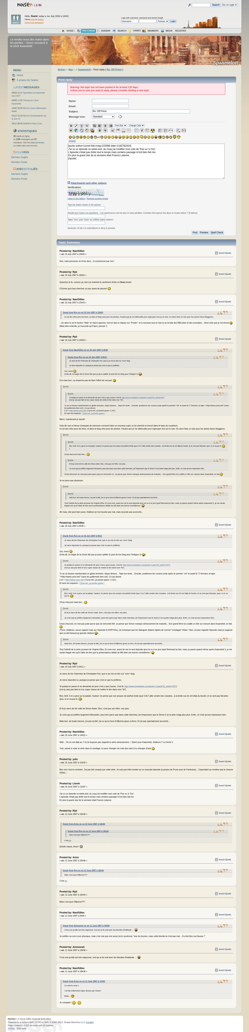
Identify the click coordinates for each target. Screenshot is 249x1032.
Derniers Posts (19, 162)
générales (40, 142)
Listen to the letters (76, 198)
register (41, 19)
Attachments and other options (89, 183)
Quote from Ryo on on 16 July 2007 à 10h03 (83, 312)
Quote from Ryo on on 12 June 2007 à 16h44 (88, 831)
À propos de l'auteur (27, 80)
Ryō (25, 108)
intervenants (31, 145)
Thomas (27, 100)
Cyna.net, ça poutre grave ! (93, 413)
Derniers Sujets (19, 157)
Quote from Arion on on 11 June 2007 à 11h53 (84, 981)
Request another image (97, 198)
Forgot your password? (34, 22)
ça (70, 840)
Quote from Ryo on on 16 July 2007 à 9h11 (87, 357)
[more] (72, 141)
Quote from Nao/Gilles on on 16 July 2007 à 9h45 (85, 350)
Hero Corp (37, 123)
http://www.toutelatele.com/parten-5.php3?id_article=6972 (143, 398)
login (33, 19)
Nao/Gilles (28, 93)
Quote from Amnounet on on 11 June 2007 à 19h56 (86, 926)
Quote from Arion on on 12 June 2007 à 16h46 (84, 824)
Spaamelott (227, 62)
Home (20, 75)
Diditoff (26, 123)
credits (90, 1022)
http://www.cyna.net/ (78, 410)
